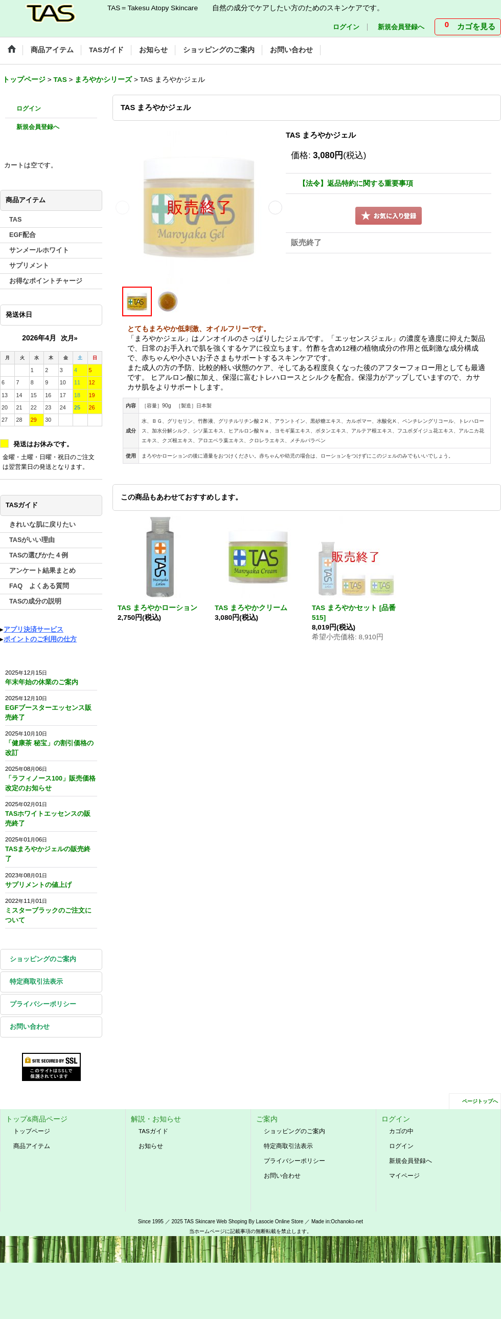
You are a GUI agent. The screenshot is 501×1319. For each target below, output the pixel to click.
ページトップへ (480, 1101)
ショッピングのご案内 (43, 959)
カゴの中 (401, 1131)
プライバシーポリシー (43, 1004)
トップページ (31, 1131)
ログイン (346, 27)
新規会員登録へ (401, 27)
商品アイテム (31, 1146)
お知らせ (151, 1146)
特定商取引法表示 (36, 981)
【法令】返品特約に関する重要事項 (356, 183)
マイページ (404, 1176)
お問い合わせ (30, 1026)
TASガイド (153, 1131)
